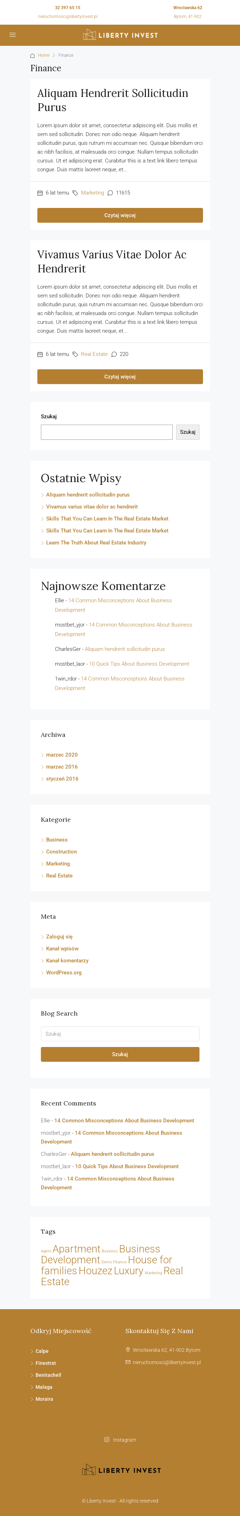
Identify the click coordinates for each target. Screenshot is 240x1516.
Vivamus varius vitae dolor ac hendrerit (92, 507)
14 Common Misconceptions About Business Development (124, 1120)
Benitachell (48, 1375)
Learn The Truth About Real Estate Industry (96, 543)
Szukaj (49, 416)
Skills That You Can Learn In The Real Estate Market (107, 519)
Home (43, 55)
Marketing (92, 193)
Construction (61, 852)
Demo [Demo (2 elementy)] (106, 1262)
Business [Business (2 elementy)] (110, 1251)
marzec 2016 (62, 767)
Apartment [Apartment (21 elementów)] (76, 1249)
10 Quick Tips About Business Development (139, 664)
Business (57, 840)
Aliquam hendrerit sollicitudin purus (88, 495)
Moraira (44, 1399)
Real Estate (94, 354)
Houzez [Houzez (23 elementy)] (95, 1271)
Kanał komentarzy (67, 960)
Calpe (42, 1351)
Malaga (44, 1387)
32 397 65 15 (67, 7)
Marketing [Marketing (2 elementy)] (153, 1273)
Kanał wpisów (62, 948)
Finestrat (46, 1363)
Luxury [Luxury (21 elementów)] (128, 1271)
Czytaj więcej (120, 215)
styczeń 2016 (62, 779)
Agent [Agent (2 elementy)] (46, 1251)
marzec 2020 (62, 755)
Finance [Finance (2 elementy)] (120, 1262)
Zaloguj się (59, 936)
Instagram (120, 1440)
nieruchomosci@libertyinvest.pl (68, 16)
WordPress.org (64, 972)
